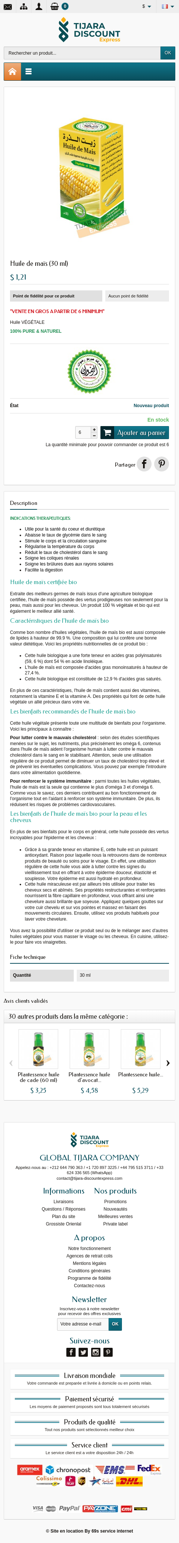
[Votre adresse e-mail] (83, 1324)
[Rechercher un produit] (82, 52)
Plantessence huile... (140, 1074)
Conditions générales (89, 1270)
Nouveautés (115, 1209)
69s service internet (112, 1531)
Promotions (115, 1201)
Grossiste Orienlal (63, 1224)
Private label (115, 1224)
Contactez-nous (89, 1285)
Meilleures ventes (115, 1216)
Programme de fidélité (89, 1278)
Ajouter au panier (133, 432)
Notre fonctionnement (89, 1248)
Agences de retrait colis (89, 1256)
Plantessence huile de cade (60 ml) (38, 1077)
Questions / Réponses (63, 1209)
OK (168, 52)
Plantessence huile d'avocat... (89, 1077)
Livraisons (63, 1201)
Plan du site (63, 1216)
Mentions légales (89, 1263)
